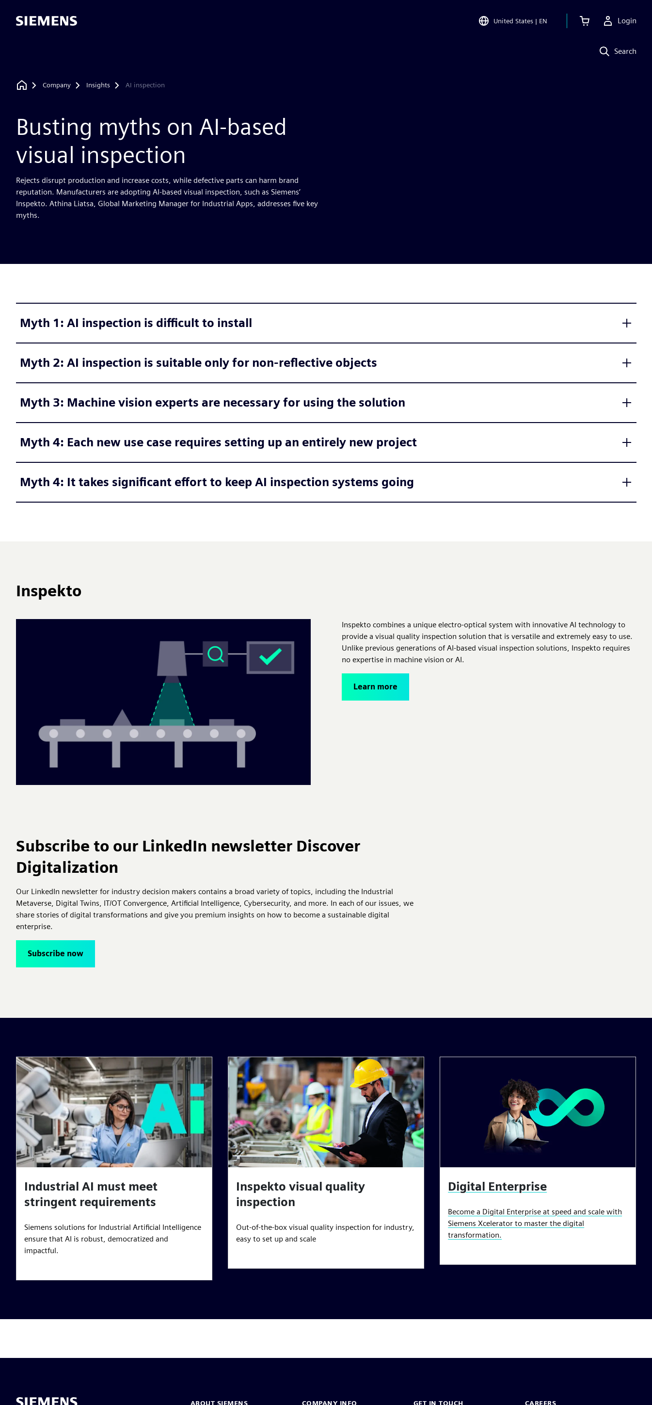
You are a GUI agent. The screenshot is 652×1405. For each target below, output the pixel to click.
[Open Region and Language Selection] (512, 21)
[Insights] (98, 85)
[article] (114, 1168)
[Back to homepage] (22, 85)
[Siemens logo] (46, 21)
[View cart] (584, 21)
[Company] (57, 85)
